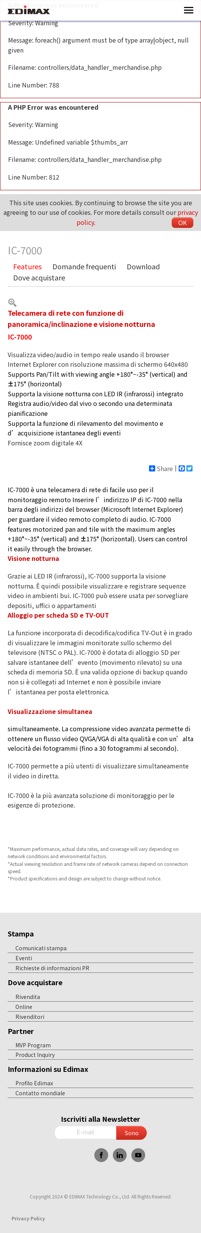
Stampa (21, 933)
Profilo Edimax (34, 1083)
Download (143, 266)
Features (27, 266)
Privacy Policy (28, 1218)
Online (23, 1006)
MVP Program (33, 1045)
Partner (21, 1031)
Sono (131, 1133)
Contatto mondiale (40, 1093)
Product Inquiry (35, 1054)
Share (161, 468)
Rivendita (27, 997)
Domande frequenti (84, 266)
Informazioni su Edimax (48, 1069)
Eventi (23, 958)
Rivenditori (29, 1016)
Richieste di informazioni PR (52, 968)
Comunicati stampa (41, 948)
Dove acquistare (39, 277)
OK (182, 222)
